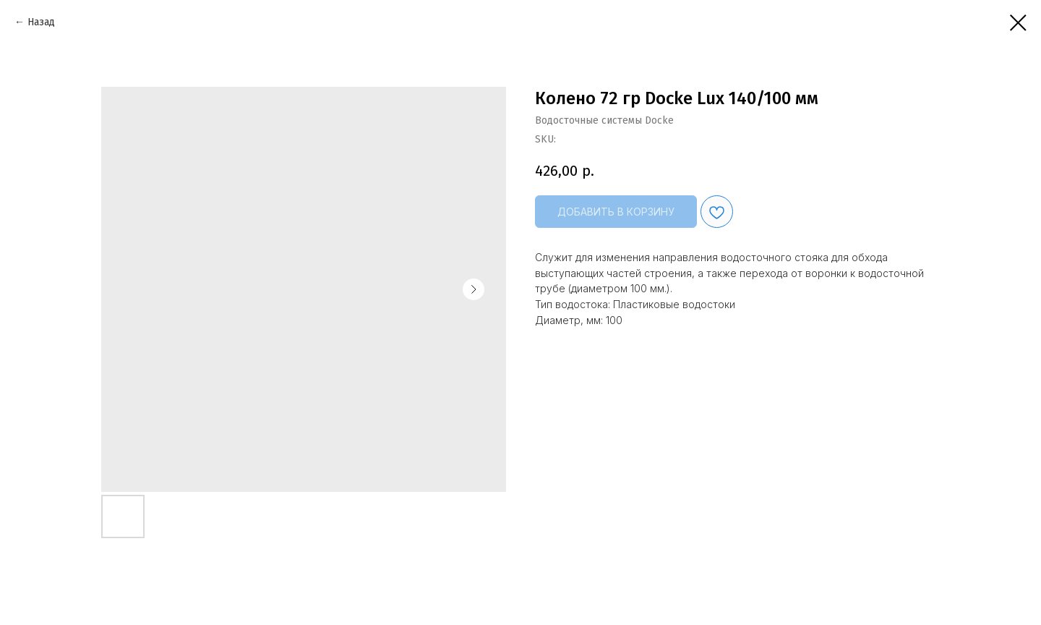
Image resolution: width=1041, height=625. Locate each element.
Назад (41, 22)
